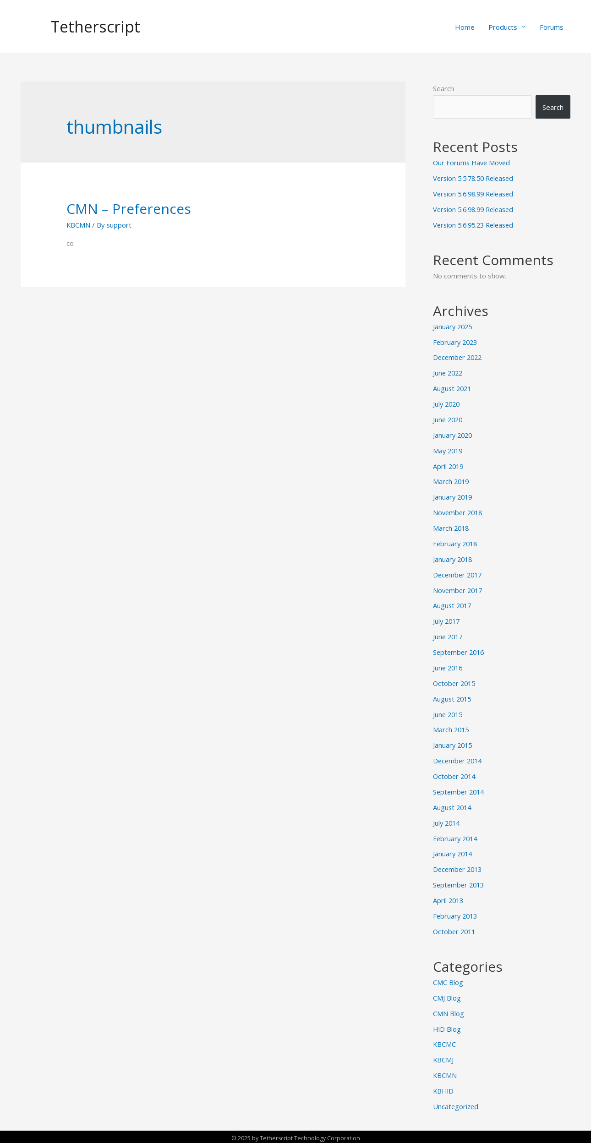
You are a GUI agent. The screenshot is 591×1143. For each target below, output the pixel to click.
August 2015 (453, 697)
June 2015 (449, 713)
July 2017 (447, 620)
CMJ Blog (447, 995)
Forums (552, 27)
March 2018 (452, 527)
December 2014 (459, 759)
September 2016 (460, 651)
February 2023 (456, 342)
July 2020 (447, 403)
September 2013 (460, 882)
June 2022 (449, 372)
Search (443, 88)
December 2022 (459, 357)
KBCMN (78, 225)
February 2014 (456, 836)
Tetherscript (96, 27)
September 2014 (460, 790)
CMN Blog (448, 1011)
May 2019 (449, 450)
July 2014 (447, 821)
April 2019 (449, 465)
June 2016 (449, 666)
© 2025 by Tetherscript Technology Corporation (295, 1135)
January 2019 (453, 496)
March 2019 (452, 481)
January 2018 (453, 558)
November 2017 (459, 589)
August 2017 (453, 605)
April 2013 (449, 898)
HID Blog (447, 1026)
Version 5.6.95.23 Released (476, 224)
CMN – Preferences (128, 209)
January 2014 (453, 852)
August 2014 (453, 805)
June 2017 (449, 635)
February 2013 (456, 914)
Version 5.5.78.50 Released (476, 178)
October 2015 (455, 681)
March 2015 (452, 728)
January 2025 (453, 326)
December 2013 (459, 867)
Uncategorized (456, 1103)
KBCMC (444, 1041)
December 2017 (459, 573)
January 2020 (453, 434)
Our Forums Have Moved (473, 163)
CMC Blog (448, 980)
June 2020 (449, 419)
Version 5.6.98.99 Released (476, 194)
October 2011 (455, 929)
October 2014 (455, 774)
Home (465, 27)
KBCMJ (443, 1057)
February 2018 (456, 543)
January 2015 (453, 743)
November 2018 (459, 512)
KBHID (444, 1088)
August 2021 (453, 388)
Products (502, 27)
